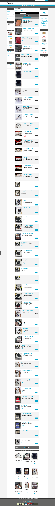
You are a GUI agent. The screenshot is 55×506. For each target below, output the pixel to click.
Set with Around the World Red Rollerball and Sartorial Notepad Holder (27, 396)
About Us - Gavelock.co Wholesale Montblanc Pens (9, 64)
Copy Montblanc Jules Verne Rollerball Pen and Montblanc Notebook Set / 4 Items (27, 310)
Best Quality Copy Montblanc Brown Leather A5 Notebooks (28, 20)
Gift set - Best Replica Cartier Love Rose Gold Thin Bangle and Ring (28, 140)
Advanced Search (44, 13)
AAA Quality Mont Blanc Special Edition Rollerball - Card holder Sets (28, 225)
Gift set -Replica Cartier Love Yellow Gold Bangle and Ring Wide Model (28, 148)
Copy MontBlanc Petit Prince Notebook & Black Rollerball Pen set (28, 319)
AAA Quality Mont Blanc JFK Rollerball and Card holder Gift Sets (28, 216)
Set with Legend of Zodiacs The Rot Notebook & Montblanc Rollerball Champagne (27, 431)
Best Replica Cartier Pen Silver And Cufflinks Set (28, 89)
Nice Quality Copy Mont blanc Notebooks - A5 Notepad (28, 72)
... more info (37, 91)
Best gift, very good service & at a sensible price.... (10, 43)
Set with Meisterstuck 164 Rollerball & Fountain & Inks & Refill (26, 439)
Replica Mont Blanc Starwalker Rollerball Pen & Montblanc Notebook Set (27, 379)
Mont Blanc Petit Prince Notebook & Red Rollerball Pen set (28, 336)
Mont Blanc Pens (23, 5)
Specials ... (8, 15)
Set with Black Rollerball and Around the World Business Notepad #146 (27, 413)
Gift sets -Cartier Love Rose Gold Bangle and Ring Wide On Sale (28, 174)
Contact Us (8, 55)
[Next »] (28, 15)
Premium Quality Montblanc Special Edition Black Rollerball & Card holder (27, 345)
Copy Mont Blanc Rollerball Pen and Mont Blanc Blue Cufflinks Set (28, 97)
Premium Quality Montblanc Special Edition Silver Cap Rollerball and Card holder (29, 354)
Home (15, 8)
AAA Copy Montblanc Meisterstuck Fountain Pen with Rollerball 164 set (28, 208)
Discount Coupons (9, 59)
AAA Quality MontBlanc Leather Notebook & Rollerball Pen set (28, 233)
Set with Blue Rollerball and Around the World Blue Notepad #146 (27, 422)
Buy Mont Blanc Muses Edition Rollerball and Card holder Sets (28, 302)
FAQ (7, 66)
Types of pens (27, 5)
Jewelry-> (10, 14)
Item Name (25, 17)
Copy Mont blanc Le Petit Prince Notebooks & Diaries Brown (27, 63)
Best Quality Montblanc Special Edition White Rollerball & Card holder (27, 268)
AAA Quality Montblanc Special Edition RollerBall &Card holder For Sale (26, 242)
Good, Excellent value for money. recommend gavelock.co (10, 34)
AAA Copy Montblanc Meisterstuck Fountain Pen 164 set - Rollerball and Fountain (29, 200)
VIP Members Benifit (9, 67)
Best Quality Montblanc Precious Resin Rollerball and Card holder (28, 259)
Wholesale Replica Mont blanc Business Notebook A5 (28, 80)
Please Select (10, 23)
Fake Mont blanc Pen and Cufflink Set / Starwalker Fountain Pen (28, 106)
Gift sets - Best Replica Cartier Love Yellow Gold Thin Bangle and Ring (28, 165)
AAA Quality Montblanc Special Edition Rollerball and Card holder (28, 250)
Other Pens (31, 5)
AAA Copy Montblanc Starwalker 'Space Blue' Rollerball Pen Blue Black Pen (44, 42)
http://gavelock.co (27, 501)
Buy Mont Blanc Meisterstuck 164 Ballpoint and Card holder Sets (28, 285)
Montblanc (10, 24)
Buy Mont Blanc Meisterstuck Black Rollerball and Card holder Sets (28, 293)
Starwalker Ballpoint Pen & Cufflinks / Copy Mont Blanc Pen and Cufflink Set (29, 123)
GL (31, 501)
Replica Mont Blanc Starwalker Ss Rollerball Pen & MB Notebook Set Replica (28, 388)
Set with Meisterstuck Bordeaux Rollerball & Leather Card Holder (27, 182)
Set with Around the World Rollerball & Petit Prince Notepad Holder (27, 405)
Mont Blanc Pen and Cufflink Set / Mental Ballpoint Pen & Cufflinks (28, 114)
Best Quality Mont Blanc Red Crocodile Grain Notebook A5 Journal (27, 37)
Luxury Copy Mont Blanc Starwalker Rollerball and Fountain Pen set (28, 328)
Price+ (29, 17)
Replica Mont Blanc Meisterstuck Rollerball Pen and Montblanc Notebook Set (27, 362)
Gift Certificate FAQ (9, 58)
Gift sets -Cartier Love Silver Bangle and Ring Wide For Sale (28, 131)
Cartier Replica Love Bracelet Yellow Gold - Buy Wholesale (44, 34)
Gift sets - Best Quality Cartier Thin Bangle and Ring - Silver (28, 157)
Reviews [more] (10, 30)
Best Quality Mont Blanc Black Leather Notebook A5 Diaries (28, 28)
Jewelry (34, 5)
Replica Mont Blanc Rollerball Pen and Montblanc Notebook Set (27, 370)
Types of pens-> (10, 11)
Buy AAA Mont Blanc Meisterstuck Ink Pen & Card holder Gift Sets (27, 276)
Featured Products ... (9, 18)
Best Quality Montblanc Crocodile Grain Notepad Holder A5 (27, 46)
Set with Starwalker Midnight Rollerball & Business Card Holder (26, 191)
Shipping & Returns (9, 51)
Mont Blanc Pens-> (10, 10)
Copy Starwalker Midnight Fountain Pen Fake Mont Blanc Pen (43, 49)
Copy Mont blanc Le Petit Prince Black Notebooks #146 (26, 54)
